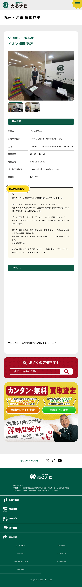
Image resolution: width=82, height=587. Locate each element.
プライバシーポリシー (20, 561)
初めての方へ (12, 500)
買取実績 (10, 537)
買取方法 (10, 519)
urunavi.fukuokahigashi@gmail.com (44, 169)
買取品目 (10, 528)
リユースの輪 (61, 553)
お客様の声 (61, 546)
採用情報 (20, 569)
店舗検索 (10, 509)
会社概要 (20, 553)
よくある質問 (20, 546)
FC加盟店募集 (61, 561)
